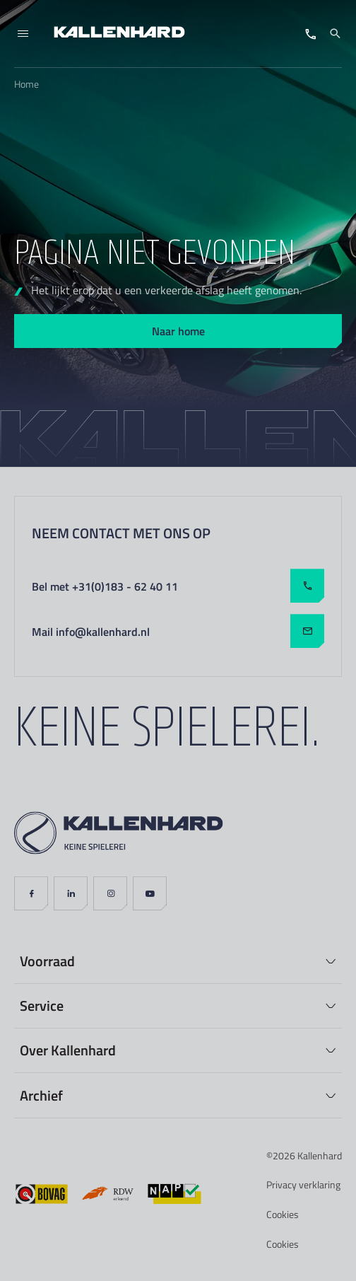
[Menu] (22, 33)
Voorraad (47, 960)
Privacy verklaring (303, 1184)
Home (26, 84)
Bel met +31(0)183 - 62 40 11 (178, 586)
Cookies (282, 1214)
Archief (41, 1095)
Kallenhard (319, 1155)
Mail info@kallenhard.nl (178, 631)
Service (42, 1005)
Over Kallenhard (68, 1050)
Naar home (178, 331)
